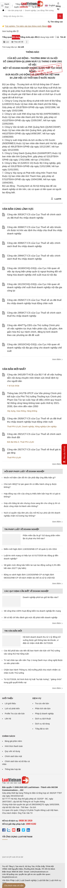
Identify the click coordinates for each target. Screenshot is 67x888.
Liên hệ (8, 719)
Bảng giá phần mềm (13, 741)
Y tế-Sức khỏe (13, 386)
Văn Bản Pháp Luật (10, 880)
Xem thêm (57, 359)
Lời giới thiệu (10, 703)
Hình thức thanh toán (14, 746)
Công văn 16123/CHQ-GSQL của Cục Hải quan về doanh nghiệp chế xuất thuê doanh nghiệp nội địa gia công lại (34, 287)
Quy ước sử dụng (12, 751)
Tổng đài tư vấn (41, 729)
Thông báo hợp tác (13, 769)
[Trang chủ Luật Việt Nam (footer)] (32, 780)
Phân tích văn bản (42, 708)
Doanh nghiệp (28, 426)
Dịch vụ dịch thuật (43, 719)
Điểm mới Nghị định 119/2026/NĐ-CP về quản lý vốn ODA (30, 549)
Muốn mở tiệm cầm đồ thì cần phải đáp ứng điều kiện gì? (30, 477)
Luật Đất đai (43, 880)
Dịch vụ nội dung (42, 724)
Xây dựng (11, 411)
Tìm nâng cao (55, 22)
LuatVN (56, 199)
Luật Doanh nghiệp (28, 880)
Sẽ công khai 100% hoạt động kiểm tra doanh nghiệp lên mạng (32, 611)
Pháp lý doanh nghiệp (44, 713)
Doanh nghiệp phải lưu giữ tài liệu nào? (41, 597)
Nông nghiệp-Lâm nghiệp (46, 426)
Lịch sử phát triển (12, 708)
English (49, 5)
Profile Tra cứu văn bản (15, 713)
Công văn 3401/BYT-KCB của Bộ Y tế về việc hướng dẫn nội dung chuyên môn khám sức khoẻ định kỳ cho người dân (34, 377)
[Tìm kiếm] (60, 16)
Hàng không (32, 411)
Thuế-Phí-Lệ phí (14, 426)
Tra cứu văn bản (42, 703)
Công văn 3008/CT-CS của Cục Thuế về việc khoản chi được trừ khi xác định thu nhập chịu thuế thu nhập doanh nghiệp (34, 230)
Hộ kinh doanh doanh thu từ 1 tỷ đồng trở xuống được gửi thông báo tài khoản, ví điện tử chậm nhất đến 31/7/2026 (41, 640)
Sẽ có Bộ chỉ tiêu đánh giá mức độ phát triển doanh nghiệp (30, 617)
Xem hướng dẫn (10, 31)
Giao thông (21, 411)
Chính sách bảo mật (13, 756)
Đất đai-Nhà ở (13, 442)
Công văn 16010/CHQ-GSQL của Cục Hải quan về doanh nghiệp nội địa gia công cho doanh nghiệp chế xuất (34, 347)
